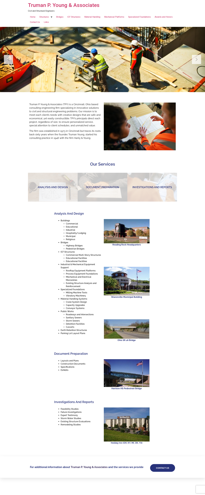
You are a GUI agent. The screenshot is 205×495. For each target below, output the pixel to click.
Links (46, 22)
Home (32, 17)
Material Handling (92, 17)
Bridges (59, 17)
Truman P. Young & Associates (63, 5)
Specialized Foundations (139, 17)
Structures (44, 17)
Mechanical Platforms (114, 17)
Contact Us (35, 22)
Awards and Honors (164, 17)
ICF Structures (73, 17)
